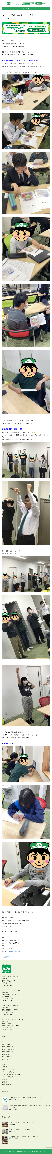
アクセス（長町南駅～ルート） (10, 1077)
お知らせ (4, 1064)
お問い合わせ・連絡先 (8, 1069)
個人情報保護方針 (7, 1084)
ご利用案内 (5, 1067)
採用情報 (4, 1082)
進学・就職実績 (6, 1044)
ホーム (3, 1042)
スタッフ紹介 (5, 1059)
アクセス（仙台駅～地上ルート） (11, 1072)
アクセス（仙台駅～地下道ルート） (11, 1074)
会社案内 (4, 1079)
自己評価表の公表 (7, 1057)
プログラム (5, 1062)
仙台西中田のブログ (7, 1054)
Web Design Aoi (41, 1151)
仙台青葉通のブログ (7, 1047)
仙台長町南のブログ (8, 957)
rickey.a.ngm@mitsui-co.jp (15, 951)
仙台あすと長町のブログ (8, 1049)
